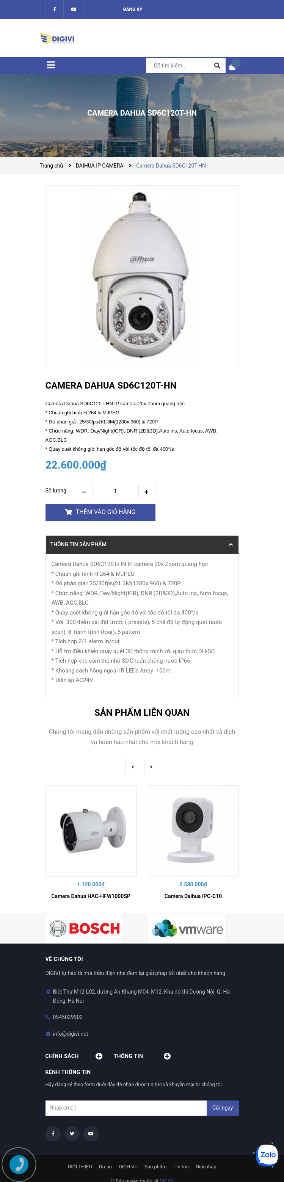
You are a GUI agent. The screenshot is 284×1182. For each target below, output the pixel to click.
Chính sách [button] (74, 1056)
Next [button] (151, 766)
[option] (91, 843)
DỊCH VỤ (128, 1166)
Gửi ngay (222, 1108)
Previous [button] (132, 766)
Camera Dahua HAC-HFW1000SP (90, 896)
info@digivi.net (70, 1034)
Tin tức (181, 1166)
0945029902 (68, 1017)
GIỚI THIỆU (79, 1166)
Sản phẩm (155, 1166)
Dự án (105, 1166)
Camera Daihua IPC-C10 (193, 896)
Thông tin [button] (142, 1056)
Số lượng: (57, 491)
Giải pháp (206, 1166)
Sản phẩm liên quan (142, 712)
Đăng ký (133, 9)
